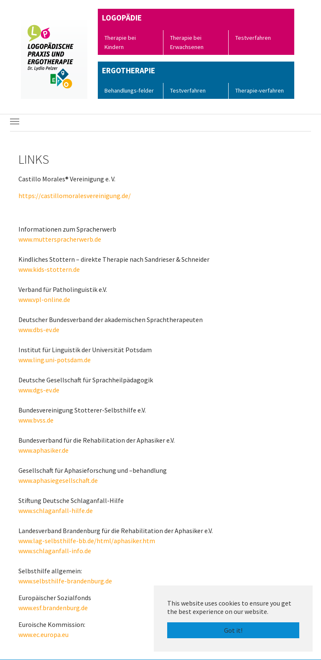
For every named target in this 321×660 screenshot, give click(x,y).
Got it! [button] (233, 630)
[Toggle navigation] (14, 121)
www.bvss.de (36, 420)
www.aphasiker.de (43, 450)
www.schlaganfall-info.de (54, 551)
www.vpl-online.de (44, 299)
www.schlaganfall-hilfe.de (55, 510)
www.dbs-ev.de (38, 329)
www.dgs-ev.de (38, 390)
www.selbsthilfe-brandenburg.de (65, 581)
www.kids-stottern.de (49, 269)
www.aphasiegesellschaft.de (58, 480)
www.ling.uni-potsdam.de (54, 360)
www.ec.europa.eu (43, 634)
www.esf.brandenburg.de (53, 607)
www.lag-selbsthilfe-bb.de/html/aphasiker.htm (86, 540)
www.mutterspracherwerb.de (59, 239)
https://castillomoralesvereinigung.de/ (74, 195)
